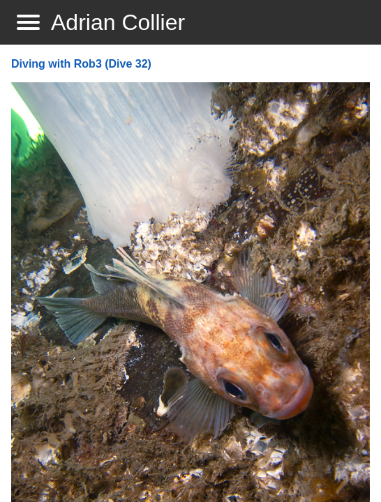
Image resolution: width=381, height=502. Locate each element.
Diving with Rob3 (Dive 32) (81, 64)
